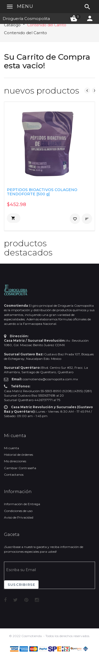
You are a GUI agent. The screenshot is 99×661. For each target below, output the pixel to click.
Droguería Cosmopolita (26, 18)
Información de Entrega (22, 504)
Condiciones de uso (18, 511)
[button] (13, 218)
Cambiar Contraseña (20, 468)
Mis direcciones (15, 461)
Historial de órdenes (18, 455)
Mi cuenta (11, 448)
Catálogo (12, 25)
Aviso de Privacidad (18, 517)
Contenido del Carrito (46, 25)
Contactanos (13, 474)
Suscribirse (21, 584)
